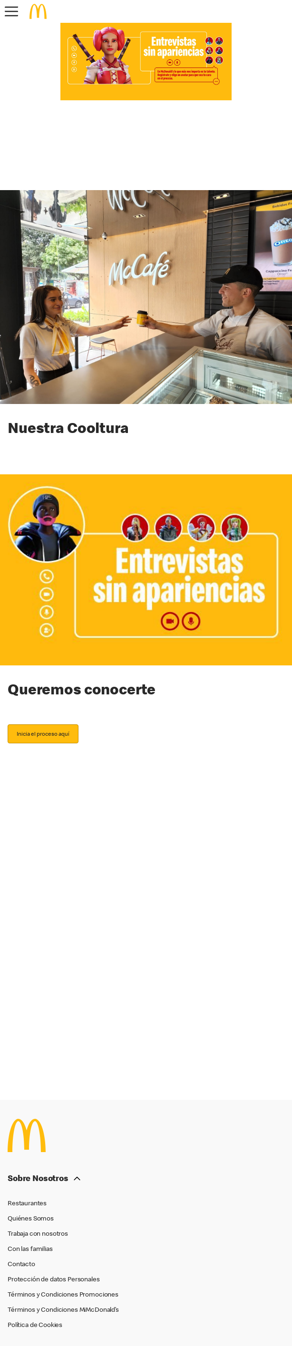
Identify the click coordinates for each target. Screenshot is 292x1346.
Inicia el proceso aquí (43, 733)
